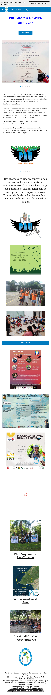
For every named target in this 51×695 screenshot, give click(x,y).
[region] (25, 3)
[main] (25, 20)
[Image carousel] (25, 63)
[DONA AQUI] (25, 342)
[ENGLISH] (25, 32)
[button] (2, 9)
